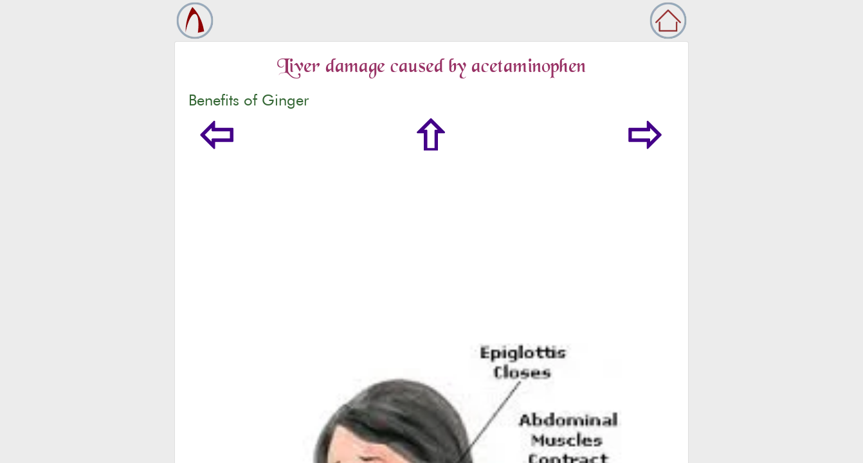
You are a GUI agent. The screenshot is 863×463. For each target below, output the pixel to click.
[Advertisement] (431, 247)
